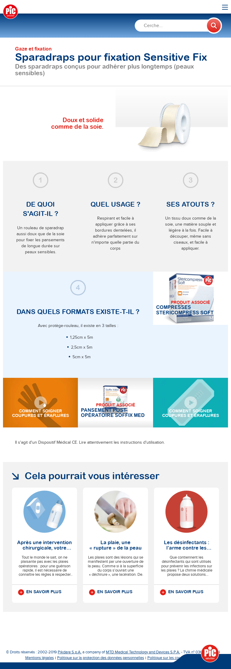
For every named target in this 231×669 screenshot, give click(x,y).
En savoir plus (39, 592)
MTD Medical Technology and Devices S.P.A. (143, 652)
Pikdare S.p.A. (70, 652)
